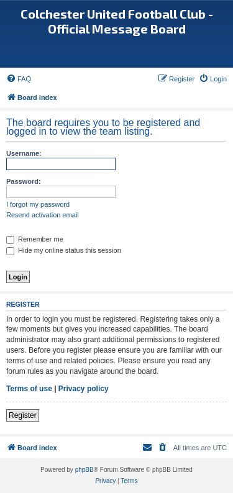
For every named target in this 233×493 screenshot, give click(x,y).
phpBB (84, 469)
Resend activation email (42, 215)
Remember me (34, 239)
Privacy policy (83, 388)
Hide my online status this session (63, 250)
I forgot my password (38, 204)
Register (23, 415)
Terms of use (29, 388)
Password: (23, 181)
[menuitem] (18, 78)
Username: (24, 153)
